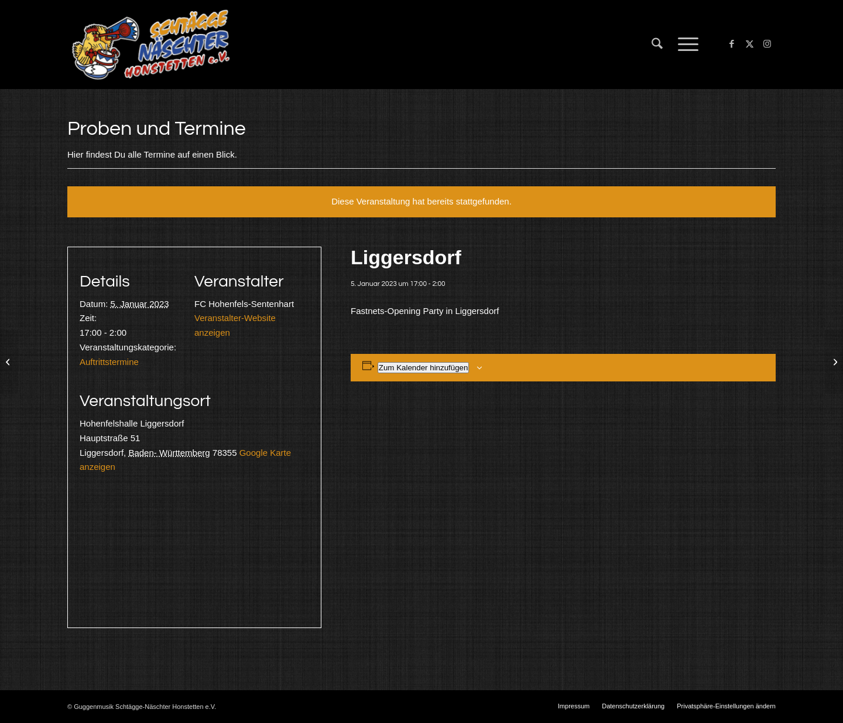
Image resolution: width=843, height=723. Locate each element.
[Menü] (684, 44)
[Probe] (9, 361)
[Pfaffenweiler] (834, 361)
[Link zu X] (749, 44)
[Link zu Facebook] (732, 44)
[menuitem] (657, 44)
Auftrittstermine (109, 362)
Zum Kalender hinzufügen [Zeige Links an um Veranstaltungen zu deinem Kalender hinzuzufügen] (423, 367)
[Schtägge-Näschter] (150, 44)
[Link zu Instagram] (767, 44)
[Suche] (657, 44)
